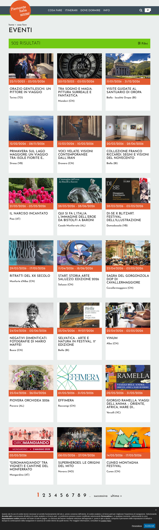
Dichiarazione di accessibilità (66, 514)
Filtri (145, 43)
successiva (100, 496)
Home (11, 25)
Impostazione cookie (109, 514)
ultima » (116, 496)
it (148, 10)
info (106, 10)
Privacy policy (90, 514)
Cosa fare (55, 10)
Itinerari (71, 10)
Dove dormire (90, 10)
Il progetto (43, 514)
